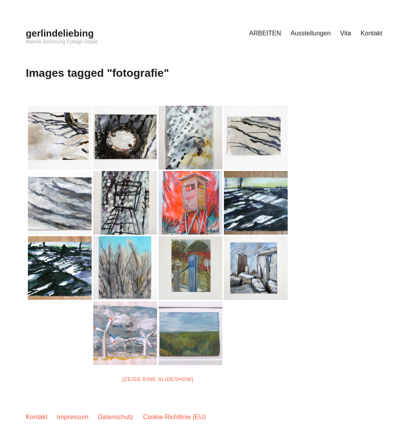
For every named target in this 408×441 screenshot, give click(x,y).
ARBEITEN (265, 33)
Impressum (72, 417)
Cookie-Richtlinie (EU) (174, 417)
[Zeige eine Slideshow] (157, 379)
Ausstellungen (310, 33)
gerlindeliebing (60, 33)
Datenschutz (115, 417)
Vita (345, 33)
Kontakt (371, 33)
